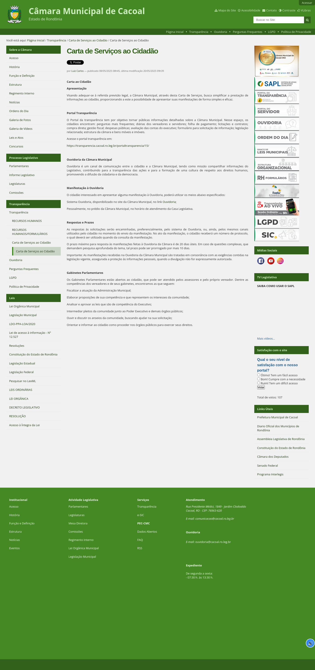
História (14, 515)
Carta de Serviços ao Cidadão (88, 40)
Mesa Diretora (78, 523)
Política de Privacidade (296, 32)
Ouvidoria (220, 32)
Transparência (198, 32)
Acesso (13, 506)
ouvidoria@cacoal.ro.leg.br (213, 542)
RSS (139, 548)
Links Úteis (265, 409)
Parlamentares (78, 506)
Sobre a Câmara (20, 50)
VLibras (306, 10)
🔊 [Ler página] (310, 643)
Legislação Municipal (82, 557)
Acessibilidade (250, 10)
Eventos (14, 548)
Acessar (307, 3)
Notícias (14, 540)
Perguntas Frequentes (247, 32)
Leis (12, 298)
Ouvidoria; (170, 202)
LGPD (271, 32)
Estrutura (15, 532)
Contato (271, 10)
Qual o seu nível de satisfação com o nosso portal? (277, 365)
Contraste (288, 10)
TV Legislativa (267, 277)
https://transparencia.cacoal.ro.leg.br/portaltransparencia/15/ (108, 146)
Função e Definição (22, 523)
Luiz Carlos (77, 70)
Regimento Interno (81, 540)
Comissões (76, 532)
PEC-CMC (143, 523)
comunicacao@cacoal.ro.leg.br (214, 519)
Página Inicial (174, 32)
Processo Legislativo (23, 158)
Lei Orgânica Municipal (84, 548)
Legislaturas (76, 515)
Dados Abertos (147, 532)
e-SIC (140, 515)
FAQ (140, 540)
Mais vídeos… (266, 338)
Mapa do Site (227, 10)
